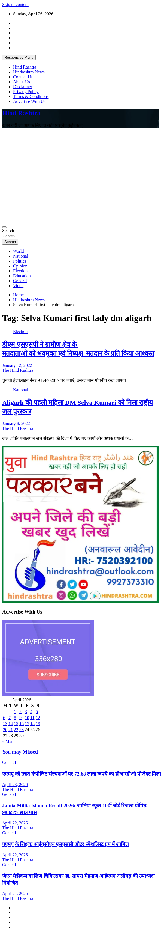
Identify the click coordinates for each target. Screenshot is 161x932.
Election (20, 271)
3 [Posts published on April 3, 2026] (26, 711)
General (20, 280)
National (20, 256)
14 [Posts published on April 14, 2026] (10, 723)
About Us (21, 81)
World (18, 251)
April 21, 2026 (15, 893)
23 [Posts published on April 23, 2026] (21, 729)
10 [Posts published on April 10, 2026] (27, 717)
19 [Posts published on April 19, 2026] (38, 723)
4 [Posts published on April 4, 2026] (31, 711)
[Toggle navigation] (4, 227)
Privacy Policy (26, 91)
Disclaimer (22, 86)
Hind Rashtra (24, 67)
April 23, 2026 (15, 784)
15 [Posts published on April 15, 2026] (16, 723)
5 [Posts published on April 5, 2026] (37, 711)
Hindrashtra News (29, 72)
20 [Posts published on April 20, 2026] (5, 729)
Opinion (20, 266)
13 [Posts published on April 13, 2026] (5, 723)
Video (18, 285)
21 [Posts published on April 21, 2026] (10, 729)
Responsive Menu (19, 57)
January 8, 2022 (16, 423)
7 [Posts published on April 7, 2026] (9, 717)
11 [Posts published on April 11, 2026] (32, 717)
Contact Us (23, 77)
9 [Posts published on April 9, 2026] (20, 717)
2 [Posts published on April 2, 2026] (20, 711)
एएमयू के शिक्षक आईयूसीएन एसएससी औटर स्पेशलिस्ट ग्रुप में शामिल (65, 844)
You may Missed (20, 752)
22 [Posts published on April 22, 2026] (16, 729)
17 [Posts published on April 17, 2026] (27, 723)
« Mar (7, 741)
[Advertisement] (51, 177)
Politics (19, 261)
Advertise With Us (29, 101)
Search (8, 230)
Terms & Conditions (30, 96)
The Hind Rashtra (17, 370)
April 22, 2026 (15, 823)
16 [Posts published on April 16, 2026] (21, 723)
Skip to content (15, 4)
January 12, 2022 (17, 365)
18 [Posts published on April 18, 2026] (32, 723)
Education (22, 275)
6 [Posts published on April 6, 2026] (4, 717)
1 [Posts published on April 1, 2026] (15, 711)
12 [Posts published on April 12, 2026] (38, 717)
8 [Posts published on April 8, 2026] (15, 717)
